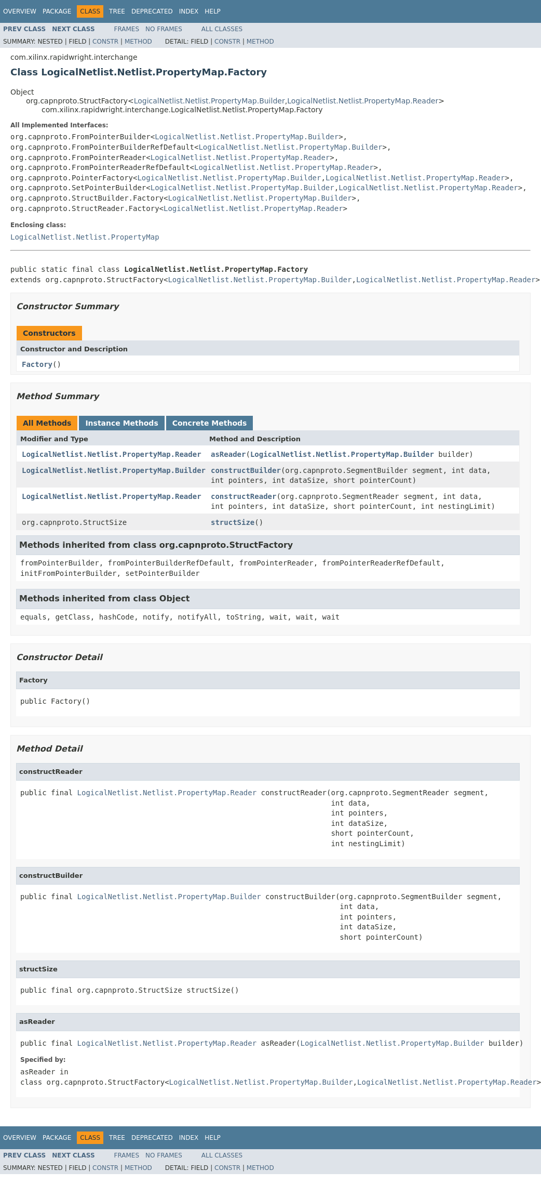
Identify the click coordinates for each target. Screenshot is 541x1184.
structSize (232, 522)
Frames (127, 29)
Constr (105, 41)
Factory (37, 364)
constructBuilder (246, 470)
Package (57, 11)
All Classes (221, 29)
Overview (19, 11)
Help (213, 11)
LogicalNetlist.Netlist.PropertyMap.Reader (362, 101)
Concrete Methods (209, 423)
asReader (228, 454)
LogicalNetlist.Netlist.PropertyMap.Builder (209, 101)
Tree (117, 11)
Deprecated (152, 11)
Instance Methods (121, 423)
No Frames (163, 29)
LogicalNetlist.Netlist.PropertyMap (84, 237)
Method (138, 41)
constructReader (243, 496)
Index (189, 11)
